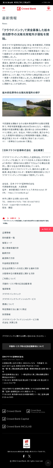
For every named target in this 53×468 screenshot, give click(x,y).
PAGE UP (46, 229)
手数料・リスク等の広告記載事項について (26, 346)
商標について (8, 304)
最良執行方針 (8, 258)
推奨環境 (6, 289)
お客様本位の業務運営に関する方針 (18, 273)
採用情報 (6, 314)
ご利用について (9, 278)
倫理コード (7, 243)
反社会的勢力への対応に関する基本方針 (20, 268)
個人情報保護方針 (10, 248)
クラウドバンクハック (11, 294)
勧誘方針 (6, 253)
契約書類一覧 (8, 237)
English (47, 2)
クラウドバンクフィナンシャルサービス (19, 299)
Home (4, 218)
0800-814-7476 (29, 363)
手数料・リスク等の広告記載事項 (17, 284)
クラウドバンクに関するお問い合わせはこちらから (24, 336)
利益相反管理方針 (10, 263)
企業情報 (6, 232)
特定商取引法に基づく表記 (14, 309)
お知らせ (13, 218)
